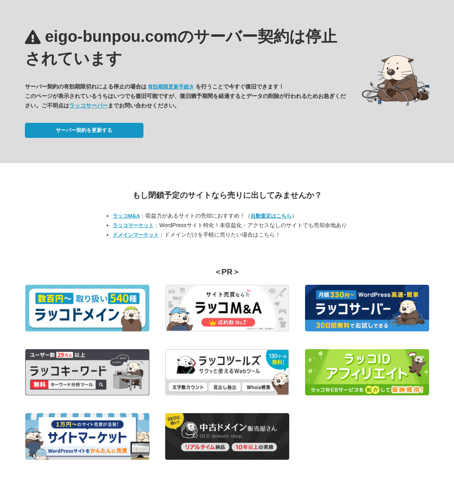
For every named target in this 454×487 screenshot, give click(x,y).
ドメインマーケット (136, 235)
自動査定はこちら (271, 216)
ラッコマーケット (133, 225)
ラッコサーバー (88, 105)
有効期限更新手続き (171, 87)
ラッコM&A (126, 216)
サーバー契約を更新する (84, 130)
